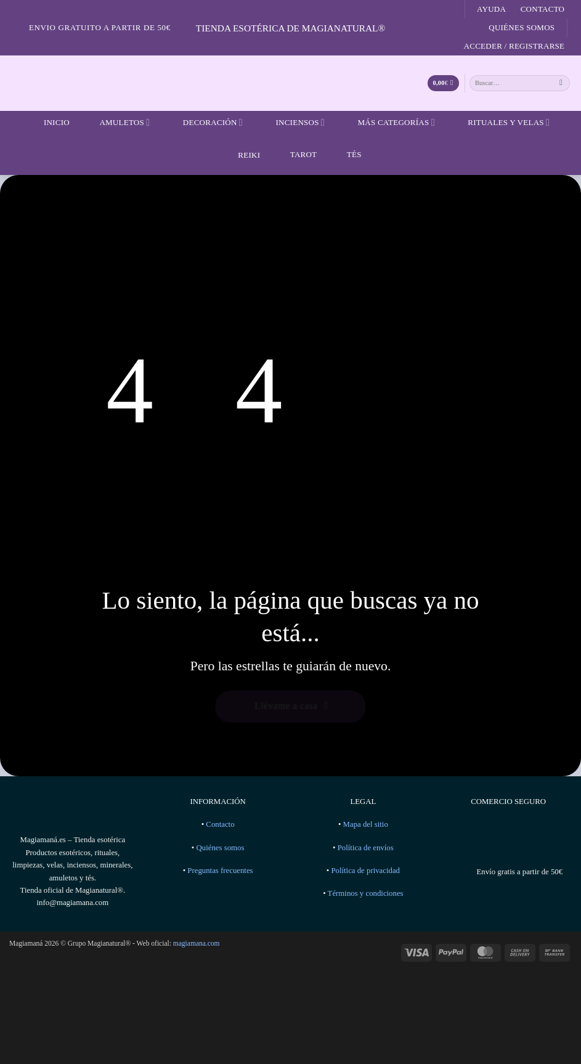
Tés (346, 154)
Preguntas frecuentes (220, 870)
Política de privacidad (365, 870)
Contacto (543, 9)
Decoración (205, 122)
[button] (514, 46)
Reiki (239, 155)
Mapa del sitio (365, 824)
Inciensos (292, 122)
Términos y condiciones (366, 893)
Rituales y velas (501, 122)
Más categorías (388, 122)
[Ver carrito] (443, 83)
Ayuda (491, 9)
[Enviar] (561, 83)
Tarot (296, 154)
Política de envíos (366, 847)
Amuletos (117, 122)
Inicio (49, 122)
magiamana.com (196, 943)
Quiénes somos (522, 27)
